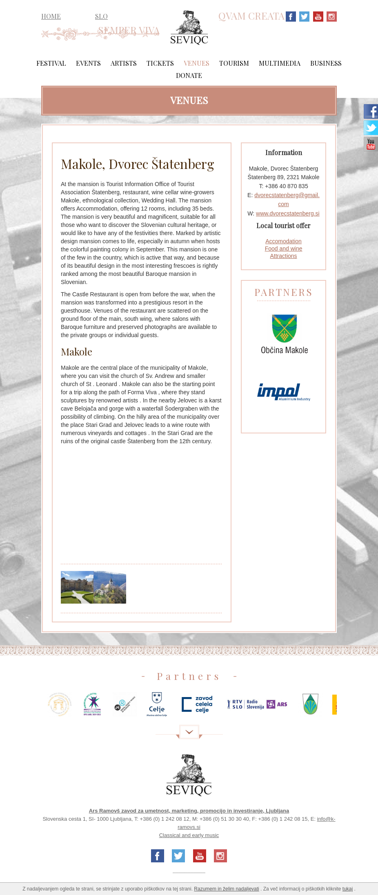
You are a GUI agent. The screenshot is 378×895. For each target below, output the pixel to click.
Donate (189, 75)
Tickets (160, 63)
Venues (196, 63)
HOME (51, 16)
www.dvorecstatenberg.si (288, 213)
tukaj (347, 889)
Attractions (283, 256)
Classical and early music (189, 835)
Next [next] (349, 707)
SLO (101, 16)
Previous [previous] (29, 707)
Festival (51, 63)
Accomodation (283, 241)
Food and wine (283, 248)
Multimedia (279, 63)
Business (326, 63)
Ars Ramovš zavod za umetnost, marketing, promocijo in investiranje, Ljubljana (189, 811)
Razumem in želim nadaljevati (226, 889)
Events (88, 63)
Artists (124, 63)
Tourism (234, 63)
